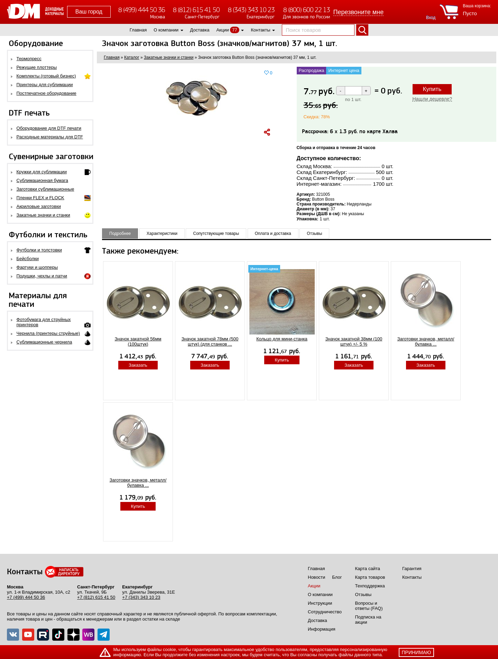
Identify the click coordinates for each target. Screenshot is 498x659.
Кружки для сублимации (42, 171)
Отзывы (314, 233)
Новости (316, 577)
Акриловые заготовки (39, 206)
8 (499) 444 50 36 (141, 10)
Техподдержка (370, 585)
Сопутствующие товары (216, 233)
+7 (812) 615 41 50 (96, 597)
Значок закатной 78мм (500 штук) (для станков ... (210, 341)
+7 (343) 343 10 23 (141, 597)
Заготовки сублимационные (45, 189)
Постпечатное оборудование (46, 93)
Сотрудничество (325, 611)
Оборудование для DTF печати (49, 128)
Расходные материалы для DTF (50, 136)
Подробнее (120, 233)
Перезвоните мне (358, 12)
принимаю (416, 652)
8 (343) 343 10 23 (251, 10)
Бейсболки (28, 258)
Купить (432, 89)
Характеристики (162, 233)
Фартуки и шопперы (37, 267)
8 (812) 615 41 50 (196, 10)
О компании (166, 30)
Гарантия (411, 568)
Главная (138, 30)
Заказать (138, 365)
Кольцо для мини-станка (281, 338)
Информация (321, 629)
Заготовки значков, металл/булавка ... (425, 341)
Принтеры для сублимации (45, 84)
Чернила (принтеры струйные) (48, 333)
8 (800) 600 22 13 (306, 10)
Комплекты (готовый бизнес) (46, 76)
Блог (337, 577)
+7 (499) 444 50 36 (26, 597)
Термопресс (29, 58)
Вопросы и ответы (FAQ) (369, 606)
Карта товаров (370, 577)
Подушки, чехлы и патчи (42, 275)
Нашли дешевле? (432, 99)
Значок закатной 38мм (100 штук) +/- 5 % (353, 341)
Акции (222, 30)
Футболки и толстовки (39, 250)
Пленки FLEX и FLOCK (40, 197)
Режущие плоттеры (37, 67)
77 (234, 30)
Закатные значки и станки (43, 215)
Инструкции (320, 603)
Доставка (200, 30)
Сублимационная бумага (42, 180)
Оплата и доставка (273, 233)
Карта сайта (367, 568)
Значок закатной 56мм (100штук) (138, 341)
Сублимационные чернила (44, 342)
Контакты (260, 30)
